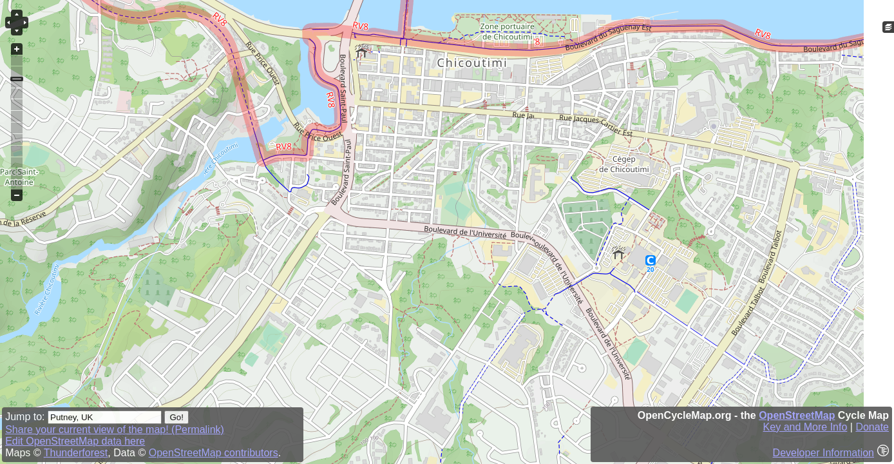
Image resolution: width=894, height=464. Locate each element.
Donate (872, 426)
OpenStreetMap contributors (213, 452)
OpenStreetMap (797, 415)
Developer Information (823, 452)
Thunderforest (76, 452)
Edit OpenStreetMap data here (75, 441)
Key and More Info (805, 426)
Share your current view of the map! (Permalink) (114, 429)
